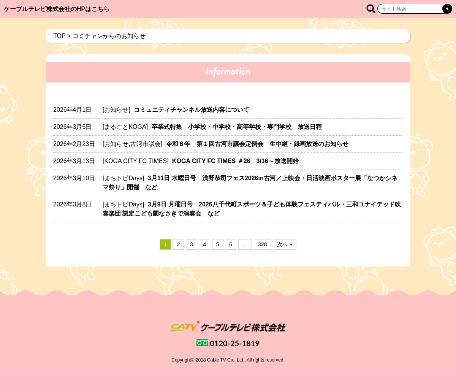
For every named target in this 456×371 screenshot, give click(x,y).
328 (262, 244)
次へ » (284, 244)
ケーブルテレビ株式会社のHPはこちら (56, 9)
